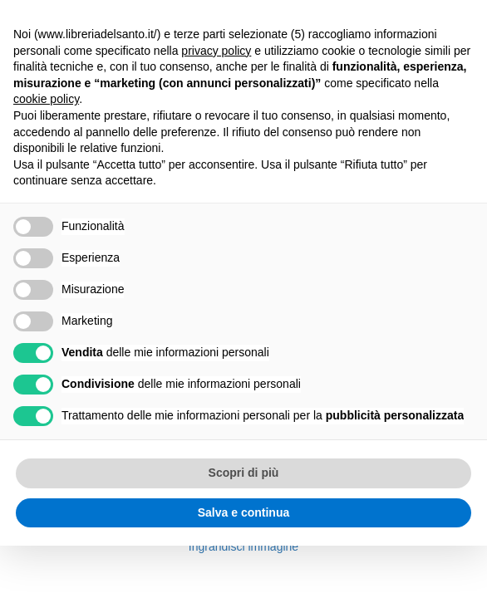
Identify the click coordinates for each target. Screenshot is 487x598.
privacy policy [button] (216, 50)
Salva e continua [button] (243, 512)
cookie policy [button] (46, 98)
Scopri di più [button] (244, 472)
